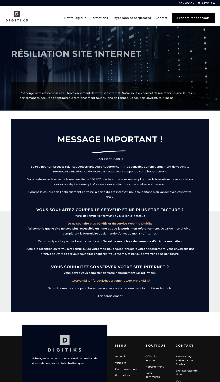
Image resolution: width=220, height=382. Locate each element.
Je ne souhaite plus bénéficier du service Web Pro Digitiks (110, 264)
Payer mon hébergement (131, 18)
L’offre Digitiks (75, 18)
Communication (126, 369)
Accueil (120, 356)
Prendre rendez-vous (193, 18)
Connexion (186, 3)
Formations (99, 18)
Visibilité (120, 362)
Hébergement (154, 366)
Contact (161, 18)
